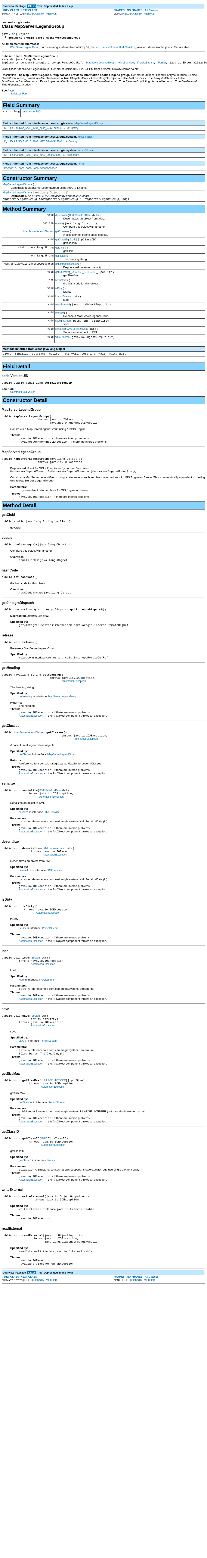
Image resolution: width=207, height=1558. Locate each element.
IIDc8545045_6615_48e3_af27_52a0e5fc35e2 (35, 145)
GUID (72, 248)
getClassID (61, 248)
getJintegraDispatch (66, 274)
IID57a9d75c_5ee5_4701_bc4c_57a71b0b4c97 (36, 131)
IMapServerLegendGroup (24, 47)
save (58, 336)
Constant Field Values (22, 409)
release (59, 327)
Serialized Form (19, 96)
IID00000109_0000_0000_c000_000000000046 (36, 159)
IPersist (95, 47)
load (57, 309)
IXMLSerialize (127, 47)
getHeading (61, 266)
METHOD (51, 13)
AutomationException (74, 711)
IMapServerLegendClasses (38, 239)
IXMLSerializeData (79, 222)
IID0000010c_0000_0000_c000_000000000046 (30, 172)
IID (4, 131)
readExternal (62, 318)
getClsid (60, 257)
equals (59, 231)
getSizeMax (62, 283)
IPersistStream (109, 47)
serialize (60, 344)
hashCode (61, 292)
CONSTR (38, 13)
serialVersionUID (30, 114)
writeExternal (62, 353)
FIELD (28, 13)
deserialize (61, 222)
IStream (66, 309)
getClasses (61, 239)
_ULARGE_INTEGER (82, 283)
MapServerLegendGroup (17, 189)
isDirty (58, 301)
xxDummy (72, 131)
